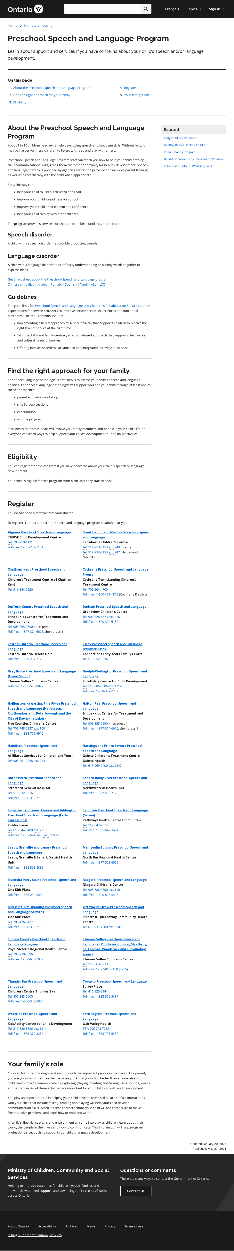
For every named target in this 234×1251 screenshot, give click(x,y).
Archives (71, 1226)
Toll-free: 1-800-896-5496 (100, 895)
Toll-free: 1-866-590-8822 (25, 686)
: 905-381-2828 (26, 761)
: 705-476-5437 (20, 922)
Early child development (180, 138)
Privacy (110, 1226)
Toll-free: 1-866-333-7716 (25, 798)
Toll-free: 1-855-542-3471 (100, 830)
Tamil (84, 284)
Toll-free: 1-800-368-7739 (25, 927)
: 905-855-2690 (20, 627)
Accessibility (47, 1226)
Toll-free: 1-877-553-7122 (100, 793)
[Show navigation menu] (194, 9)
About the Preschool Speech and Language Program (51, 88)
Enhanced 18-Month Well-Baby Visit (188, 166)
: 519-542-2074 (95, 825)
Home (12, 25)
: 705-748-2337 (26, 728)
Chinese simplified (21, 284)
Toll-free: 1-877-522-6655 (100, 862)
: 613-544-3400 (28, 830)
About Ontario (18, 1226)
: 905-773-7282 (96, 1028)
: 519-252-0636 (95, 659)
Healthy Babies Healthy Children (185, 145)
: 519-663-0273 (95, 964)
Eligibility (19, 102)
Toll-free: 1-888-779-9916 (25, 733)
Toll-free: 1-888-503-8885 (25, 867)
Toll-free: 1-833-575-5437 (100, 996)
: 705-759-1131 (20, 542)
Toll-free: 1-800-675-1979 (25, 959)
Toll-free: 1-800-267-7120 (25, 659)
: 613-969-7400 (102, 765)
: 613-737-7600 (102, 927)
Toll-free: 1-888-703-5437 (100, 1033)
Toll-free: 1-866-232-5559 (25, 895)
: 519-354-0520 (20, 589)
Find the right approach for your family (41, 95)
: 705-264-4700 (95, 589)
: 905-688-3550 (101, 890)
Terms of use (134, 1226)
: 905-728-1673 (102, 617)
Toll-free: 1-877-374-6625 (25, 631)
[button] (146, 9)
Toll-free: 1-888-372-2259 (100, 691)
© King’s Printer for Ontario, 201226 (35, 1235)
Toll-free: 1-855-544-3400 (33, 835)
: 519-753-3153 (101, 547)
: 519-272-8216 (20, 793)
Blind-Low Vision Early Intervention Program (194, 159)
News (91, 1226)
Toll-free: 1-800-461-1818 (100, 594)
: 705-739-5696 (20, 954)
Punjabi (56, 284)
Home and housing (38, 25)
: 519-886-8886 (102, 686)
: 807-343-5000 (20, 996)
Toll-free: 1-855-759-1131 (25, 547)
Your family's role (137, 95)
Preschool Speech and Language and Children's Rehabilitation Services (87, 305)
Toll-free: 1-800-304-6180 (100, 621)
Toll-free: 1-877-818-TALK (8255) (105, 969)
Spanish (71, 284)
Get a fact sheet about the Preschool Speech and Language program (58, 279)
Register (130, 88)
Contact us (136, 1191)
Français (172, 9)
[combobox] (107, 9)
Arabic (42, 284)
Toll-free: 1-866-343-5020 (25, 1001)
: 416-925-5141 (95, 991)
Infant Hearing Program (180, 152)
